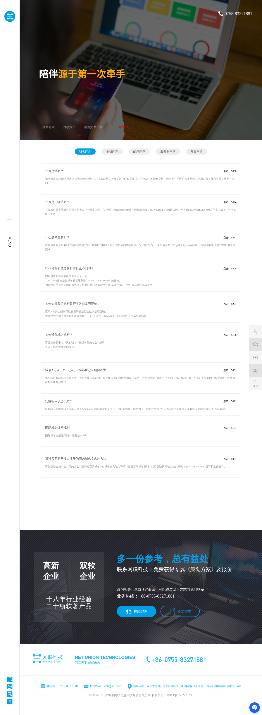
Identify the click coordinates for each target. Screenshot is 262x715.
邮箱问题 (139, 151)
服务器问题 (168, 151)
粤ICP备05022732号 (180, 695)
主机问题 (112, 151)
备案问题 (196, 151)
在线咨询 (141, 611)
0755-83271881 (238, 13)
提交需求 (184, 611)
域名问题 (85, 151)
